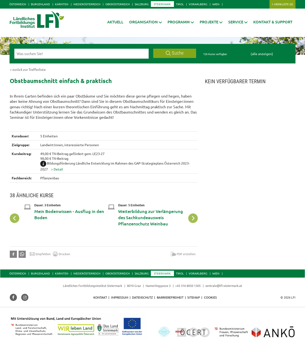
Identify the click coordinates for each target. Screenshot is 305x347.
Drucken (61, 254)
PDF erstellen (183, 254)
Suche (174, 53)
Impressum (119, 297)
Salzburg (142, 4)
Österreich (17, 4)
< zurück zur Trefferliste (28, 69)
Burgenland (40, 4)
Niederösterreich (86, 4)
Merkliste (283, 4)
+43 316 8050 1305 (188, 286)
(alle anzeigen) (262, 54)
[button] (145, 22)
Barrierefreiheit (170, 297)
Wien (215, 4)
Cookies (210, 297)
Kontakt (100, 297)
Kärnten (61, 4)
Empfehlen (40, 254)
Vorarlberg (198, 4)
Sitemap (193, 297)
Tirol (180, 4)
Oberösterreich (117, 4)
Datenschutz (142, 297)
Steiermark (162, 4)
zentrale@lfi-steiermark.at (223, 286)
